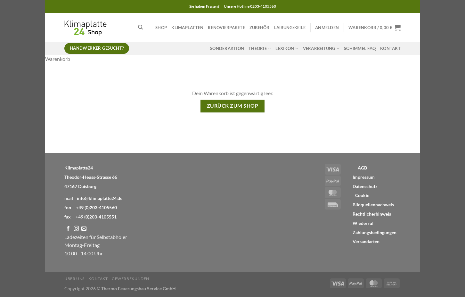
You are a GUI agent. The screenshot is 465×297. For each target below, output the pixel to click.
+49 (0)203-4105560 (96, 207)
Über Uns (74, 278)
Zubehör (259, 27)
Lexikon (286, 48)
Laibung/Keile (290, 27)
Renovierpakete (226, 27)
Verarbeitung (321, 48)
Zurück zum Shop (232, 106)
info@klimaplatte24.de (99, 198)
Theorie (260, 48)
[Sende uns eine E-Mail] (83, 229)
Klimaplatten (187, 27)
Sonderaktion (227, 48)
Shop (161, 27)
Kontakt (390, 48)
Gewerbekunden (130, 278)
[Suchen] (140, 27)
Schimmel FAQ (360, 48)
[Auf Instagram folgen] (76, 229)
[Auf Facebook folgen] (68, 229)
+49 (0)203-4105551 (96, 216)
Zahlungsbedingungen (374, 232)
